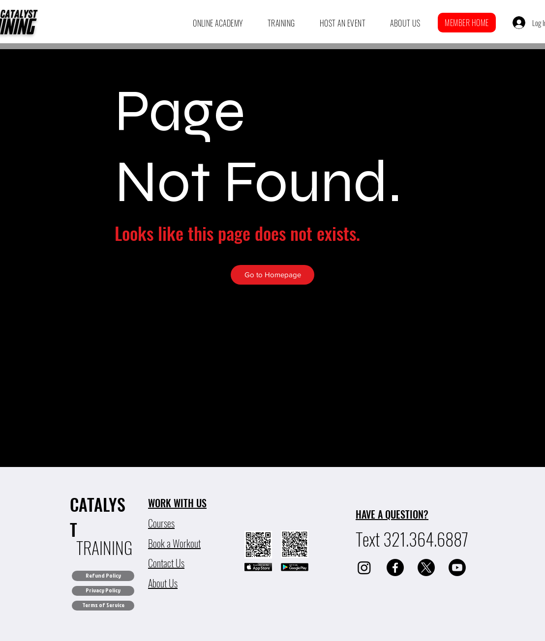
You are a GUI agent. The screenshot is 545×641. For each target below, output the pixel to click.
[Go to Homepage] (272, 275)
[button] (218, 23)
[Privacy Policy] (103, 591)
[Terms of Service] (103, 606)
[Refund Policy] (103, 576)
